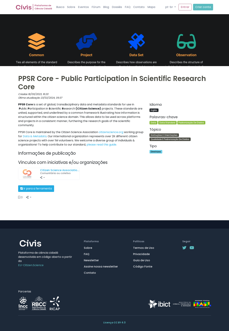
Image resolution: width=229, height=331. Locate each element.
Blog (106, 7)
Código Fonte (142, 267)
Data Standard (167, 122)
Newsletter (91, 260)
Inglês (154, 110)
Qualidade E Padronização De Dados (170, 139)
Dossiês (117, 7)
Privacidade (141, 254)
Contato (139, 7)
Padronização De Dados (191, 122)
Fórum (96, 7)
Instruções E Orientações (164, 135)
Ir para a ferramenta (36, 189)
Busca (60, 7)
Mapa (151, 7)
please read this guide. (102, 145)
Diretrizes (156, 151)
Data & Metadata (34, 136)
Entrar (185, 7)
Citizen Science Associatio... (59, 170)
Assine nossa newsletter (101, 267)
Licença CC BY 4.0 (114, 322)
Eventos (83, 7)
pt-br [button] (169, 7)
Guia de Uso (141, 260)
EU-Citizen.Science (31, 265)
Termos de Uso (143, 248)
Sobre (71, 7)
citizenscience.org (111, 132)
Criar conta (203, 7)
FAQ (127, 7)
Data (153, 122)
